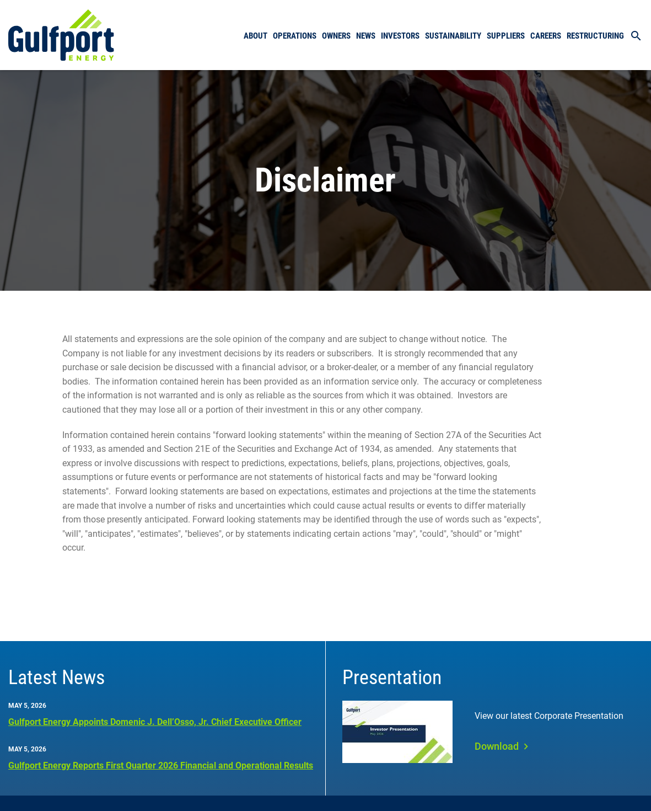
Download (497, 746)
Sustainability (453, 36)
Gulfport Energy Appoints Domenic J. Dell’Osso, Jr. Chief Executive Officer (155, 722)
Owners (336, 36)
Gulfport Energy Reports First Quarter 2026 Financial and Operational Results (160, 765)
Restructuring (595, 36)
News (365, 36)
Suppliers (506, 36)
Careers (545, 36)
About (255, 36)
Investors (400, 36)
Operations (294, 36)
